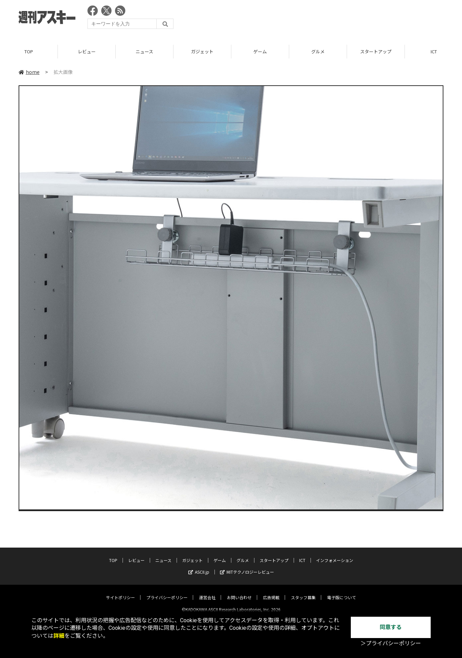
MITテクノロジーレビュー (247, 566)
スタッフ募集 (303, 592)
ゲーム (260, 51)
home (29, 71)
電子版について (341, 592)
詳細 (58, 636)
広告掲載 (271, 592)
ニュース (144, 51)
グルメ (318, 51)
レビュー (87, 51)
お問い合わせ (239, 592)
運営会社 (207, 592)
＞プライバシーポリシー (390, 643)
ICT (302, 555)
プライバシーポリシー (167, 592)
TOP (28, 51)
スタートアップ (375, 51)
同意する (391, 627)
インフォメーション (334, 555)
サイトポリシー (120, 592)
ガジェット (202, 51)
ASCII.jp (198, 566)
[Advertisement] (318, 18)
